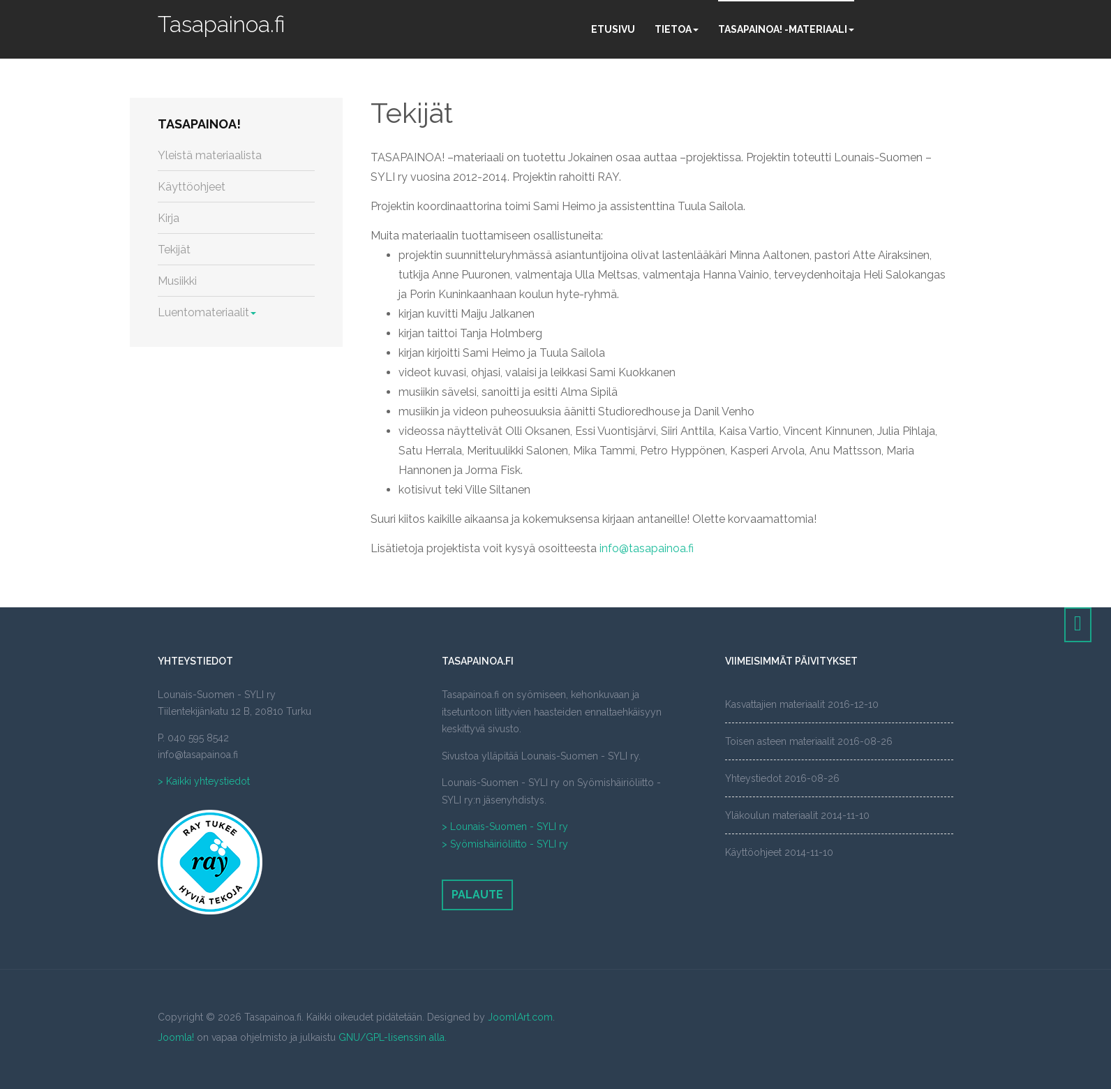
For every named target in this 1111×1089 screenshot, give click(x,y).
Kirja (168, 218)
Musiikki (177, 281)
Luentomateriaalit (207, 312)
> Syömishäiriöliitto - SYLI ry (505, 844)
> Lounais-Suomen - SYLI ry (505, 826)
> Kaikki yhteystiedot (204, 781)
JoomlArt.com (520, 1017)
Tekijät (412, 112)
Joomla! (176, 1037)
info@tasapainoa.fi (646, 548)
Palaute (477, 894)
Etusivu (613, 29)
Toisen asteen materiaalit (780, 741)
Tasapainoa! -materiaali (786, 29)
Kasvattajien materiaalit (775, 704)
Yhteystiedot (753, 778)
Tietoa (677, 29)
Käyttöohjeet (191, 186)
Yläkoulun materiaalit (771, 815)
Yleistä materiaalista (210, 155)
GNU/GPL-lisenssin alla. (392, 1037)
